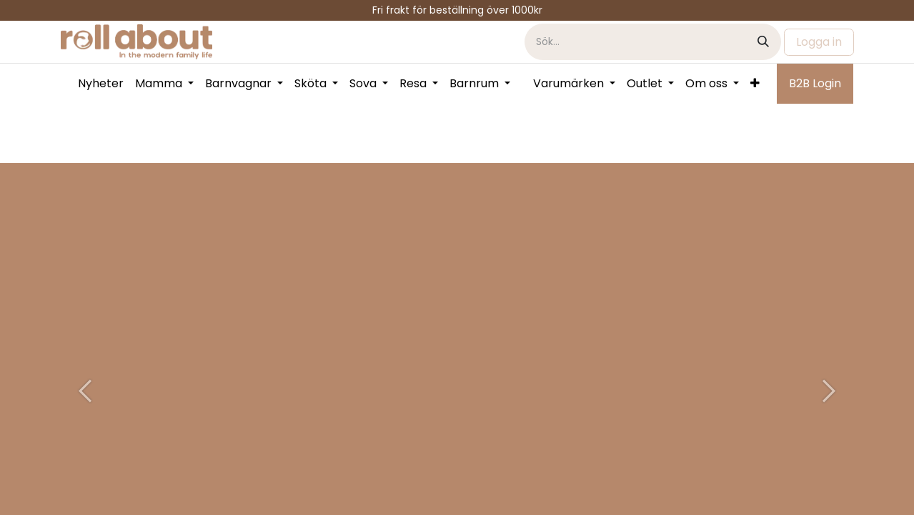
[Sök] (763, 42)
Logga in (819, 42)
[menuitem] (100, 83)
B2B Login (815, 83)
